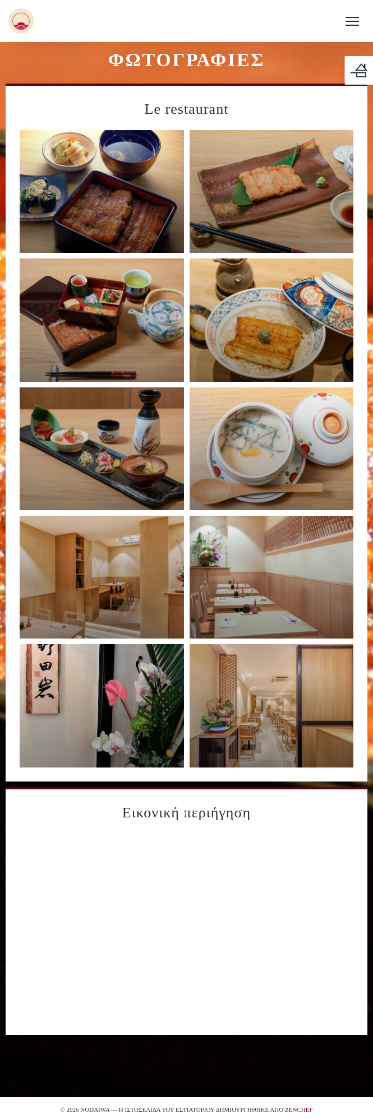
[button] (352, 21)
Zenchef (299, 1109)
